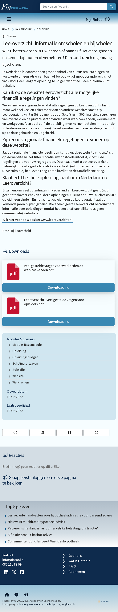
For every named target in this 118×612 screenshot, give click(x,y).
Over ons (75, 555)
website (18, 376)
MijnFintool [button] (98, 19)
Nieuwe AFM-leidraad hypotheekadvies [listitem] (36, 521)
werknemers (21, 382)
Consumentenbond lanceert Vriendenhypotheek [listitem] (43, 541)
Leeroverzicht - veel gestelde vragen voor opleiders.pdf (54, 301)
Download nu (58, 287)
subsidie (18, 369)
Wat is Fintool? (79, 561)
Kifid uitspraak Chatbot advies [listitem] (30, 534)
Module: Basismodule (27, 344)
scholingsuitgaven (25, 363)
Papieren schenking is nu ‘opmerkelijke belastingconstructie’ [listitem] (53, 528)
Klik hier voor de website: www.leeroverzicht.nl (37, 219)
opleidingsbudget (25, 357)
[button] (25, 595)
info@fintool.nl (13, 559)
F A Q (72, 566)
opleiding (19, 351)
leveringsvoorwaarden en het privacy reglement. (47, 604)
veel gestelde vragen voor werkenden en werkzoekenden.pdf (53, 267)
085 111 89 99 (12, 564)
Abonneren (77, 571)
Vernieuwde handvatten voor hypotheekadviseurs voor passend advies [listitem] (60, 515)
